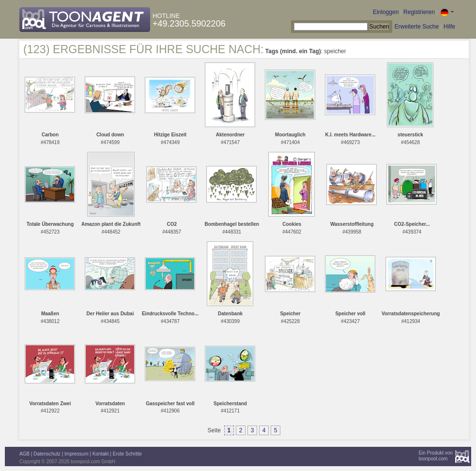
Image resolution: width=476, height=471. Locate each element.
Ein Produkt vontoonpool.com (435, 455)
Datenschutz (47, 453)
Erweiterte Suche (417, 26)
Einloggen (386, 12)
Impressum (76, 453)
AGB (24, 453)
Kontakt (100, 453)
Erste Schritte (127, 453)
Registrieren (419, 12)
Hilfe (449, 26)
